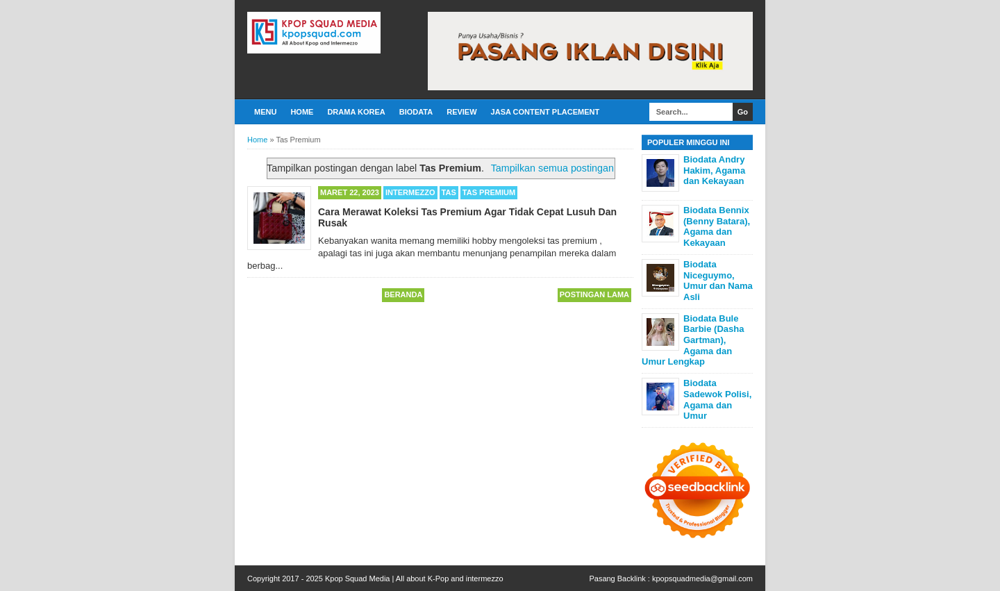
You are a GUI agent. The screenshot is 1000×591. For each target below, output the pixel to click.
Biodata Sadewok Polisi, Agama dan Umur (717, 399)
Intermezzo (410, 192)
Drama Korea (356, 112)
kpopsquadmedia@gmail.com (702, 578)
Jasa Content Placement (545, 112)
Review (461, 112)
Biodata (416, 112)
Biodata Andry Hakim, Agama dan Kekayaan (714, 170)
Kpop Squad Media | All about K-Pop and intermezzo (414, 578)
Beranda (403, 294)
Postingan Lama (594, 294)
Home (301, 112)
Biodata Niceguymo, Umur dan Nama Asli (718, 280)
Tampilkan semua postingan (552, 168)
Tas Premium (488, 192)
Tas (449, 192)
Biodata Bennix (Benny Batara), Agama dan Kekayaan (716, 226)
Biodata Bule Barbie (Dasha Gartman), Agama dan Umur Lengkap (693, 340)
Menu (265, 112)
